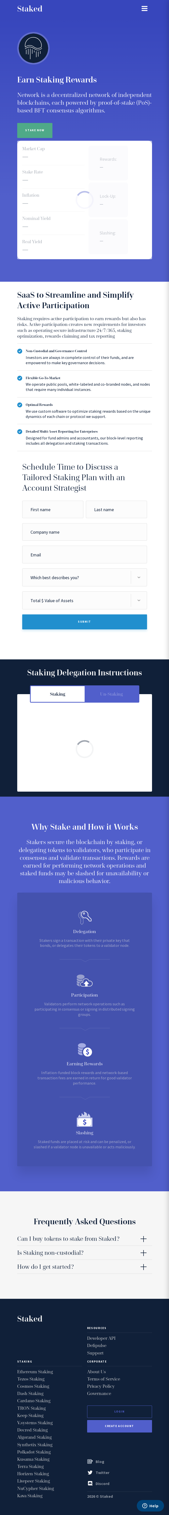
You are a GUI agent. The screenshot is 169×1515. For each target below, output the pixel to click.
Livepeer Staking (33, 1481)
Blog (95, 1462)
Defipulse (96, 1345)
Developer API (101, 1338)
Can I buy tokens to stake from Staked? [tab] (68, 1239)
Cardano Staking (33, 1401)
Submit (84, 621)
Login (119, 1411)
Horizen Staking (33, 1474)
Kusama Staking (33, 1459)
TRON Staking (31, 1408)
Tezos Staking (30, 1379)
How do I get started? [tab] (45, 1267)
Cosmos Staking (33, 1386)
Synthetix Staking (34, 1445)
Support (95, 1353)
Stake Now (34, 130)
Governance (99, 1393)
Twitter (98, 1473)
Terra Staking (30, 1466)
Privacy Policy (101, 1386)
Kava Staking (29, 1496)
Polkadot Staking (34, 1452)
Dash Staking (30, 1393)
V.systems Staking (35, 1423)
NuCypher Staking (35, 1488)
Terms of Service (103, 1379)
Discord (98, 1484)
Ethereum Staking (35, 1372)
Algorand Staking (34, 1437)
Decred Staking (32, 1430)
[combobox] (84, 577)
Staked (29, 8)
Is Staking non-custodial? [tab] (50, 1253)
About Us (96, 1372)
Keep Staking (30, 1415)
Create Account (119, 1426)
